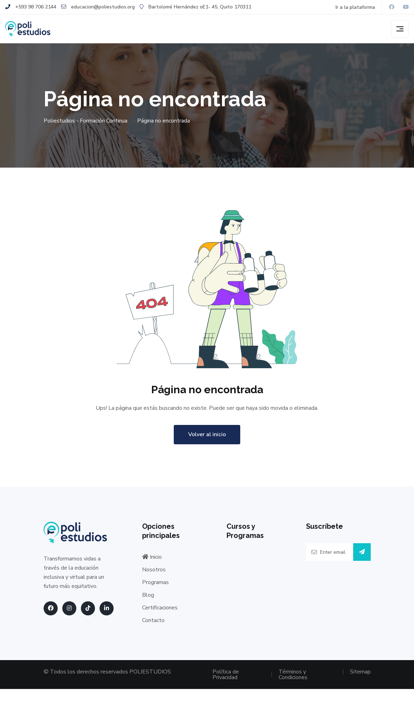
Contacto (153, 620)
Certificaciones (160, 608)
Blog (148, 595)
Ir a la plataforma (355, 7)
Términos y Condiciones (293, 674)
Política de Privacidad (225, 674)
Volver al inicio (207, 434)
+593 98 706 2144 (30, 7)
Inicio (152, 557)
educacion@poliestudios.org (98, 7)
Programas (155, 582)
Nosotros (154, 569)
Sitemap (360, 672)
